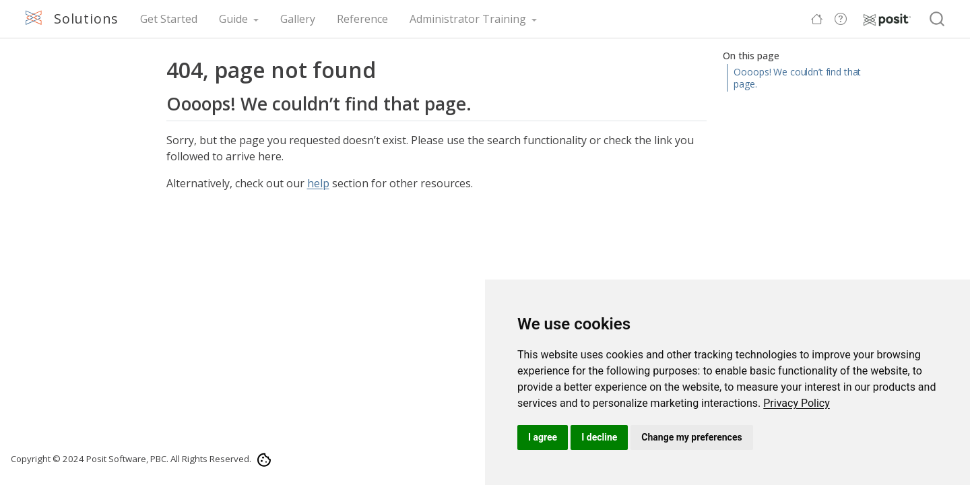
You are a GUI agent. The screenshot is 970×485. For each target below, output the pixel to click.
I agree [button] (542, 437)
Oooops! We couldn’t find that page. (797, 77)
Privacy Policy (796, 403)
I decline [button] (599, 437)
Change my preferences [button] (691, 437)
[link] (796, 403)
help (318, 183)
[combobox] (937, 19)
